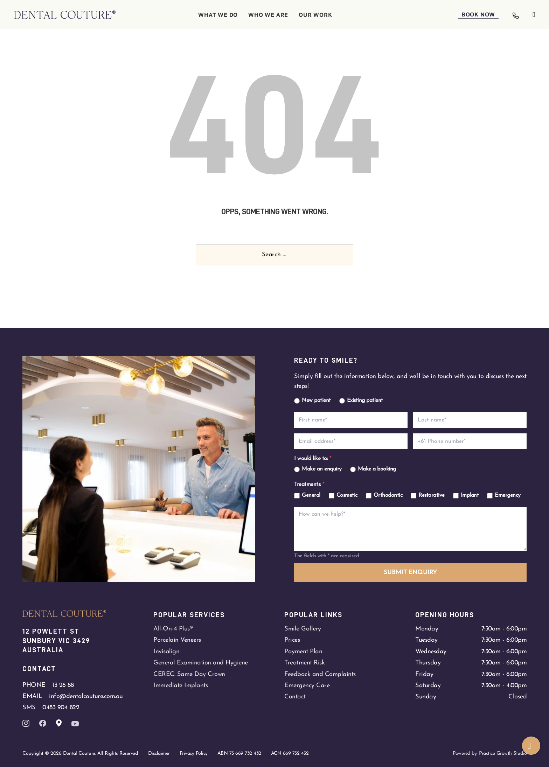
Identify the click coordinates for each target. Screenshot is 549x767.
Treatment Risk (304, 663)
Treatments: (309, 484)
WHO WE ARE (268, 14)
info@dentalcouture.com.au (86, 696)
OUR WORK (315, 14)
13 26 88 (63, 685)
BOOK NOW (478, 14)
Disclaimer (159, 753)
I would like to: (312, 458)
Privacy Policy (194, 753)
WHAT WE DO (218, 14)
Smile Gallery (302, 629)
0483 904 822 (60, 707)
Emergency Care (306, 685)
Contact (295, 696)
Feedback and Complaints (320, 674)
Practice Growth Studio (503, 753)
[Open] (534, 14)
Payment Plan (303, 651)
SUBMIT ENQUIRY (410, 573)
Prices (292, 640)
